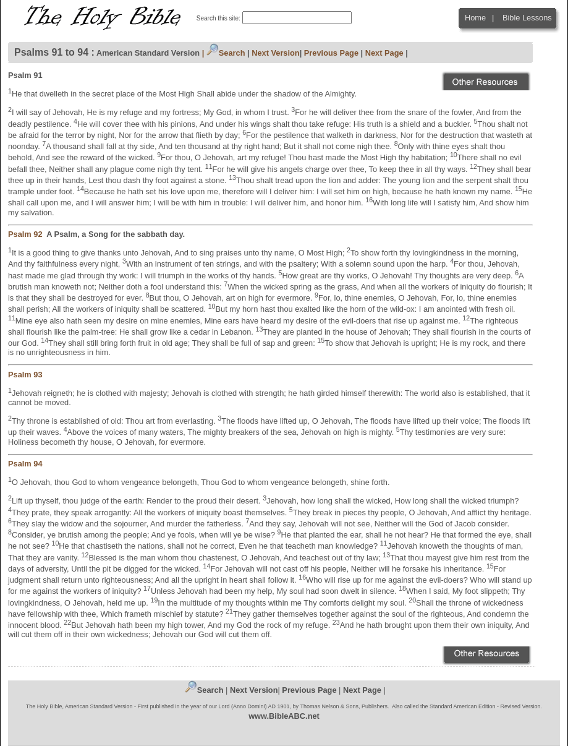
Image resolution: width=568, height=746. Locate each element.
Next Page (384, 53)
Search (225, 53)
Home (475, 17)
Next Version (276, 53)
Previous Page (331, 53)
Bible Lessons (527, 17)
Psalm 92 (27, 234)
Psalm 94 (26, 463)
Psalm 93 (26, 374)
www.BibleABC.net (284, 716)
